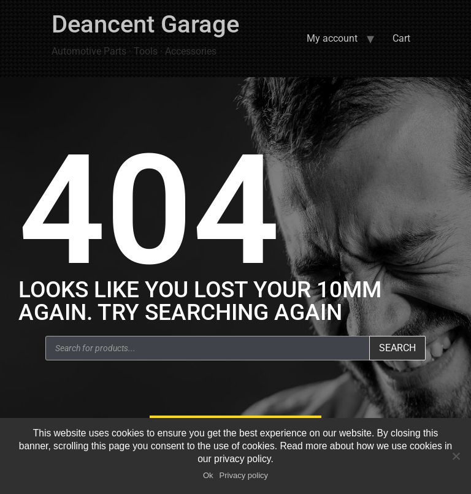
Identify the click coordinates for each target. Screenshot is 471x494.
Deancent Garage (145, 24)
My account (332, 38)
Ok (208, 475)
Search (397, 348)
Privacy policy (244, 475)
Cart (401, 38)
